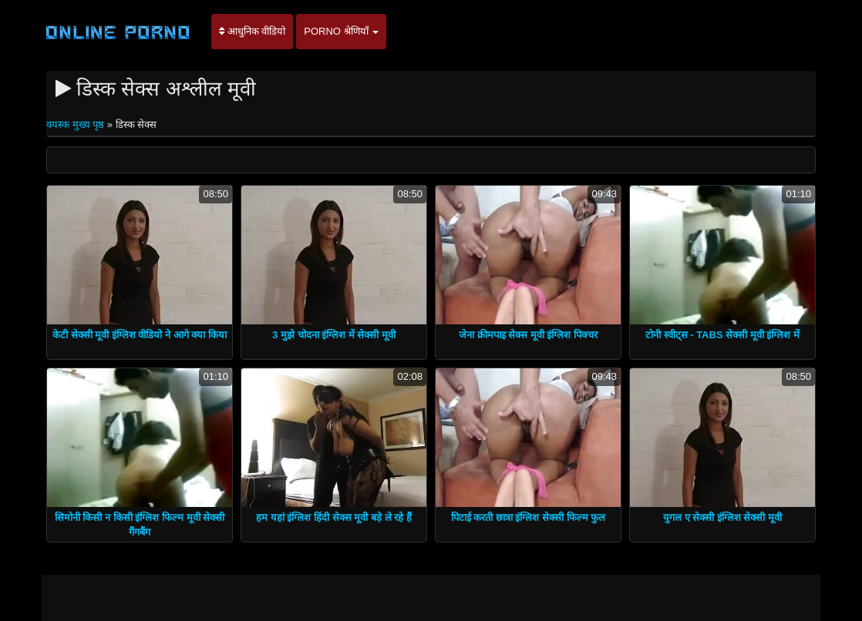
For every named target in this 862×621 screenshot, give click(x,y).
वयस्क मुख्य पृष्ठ (76, 124)
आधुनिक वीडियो (252, 31)
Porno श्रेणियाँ (341, 31)
